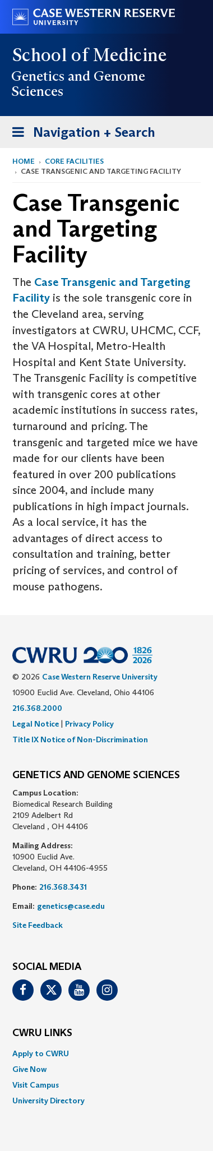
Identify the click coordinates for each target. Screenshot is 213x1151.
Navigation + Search (80, 134)
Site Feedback (37, 925)
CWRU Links (42, 1033)
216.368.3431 (63, 887)
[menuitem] (106, 1053)
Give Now (29, 1069)
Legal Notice (35, 724)
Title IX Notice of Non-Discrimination (80, 739)
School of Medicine (90, 55)
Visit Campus (35, 1085)
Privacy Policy (89, 724)
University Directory (48, 1100)
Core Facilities (74, 161)
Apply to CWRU (40, 1053)
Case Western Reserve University (100, 677)
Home (23, 161)
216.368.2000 (37, 708)
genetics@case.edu (71, 906)
